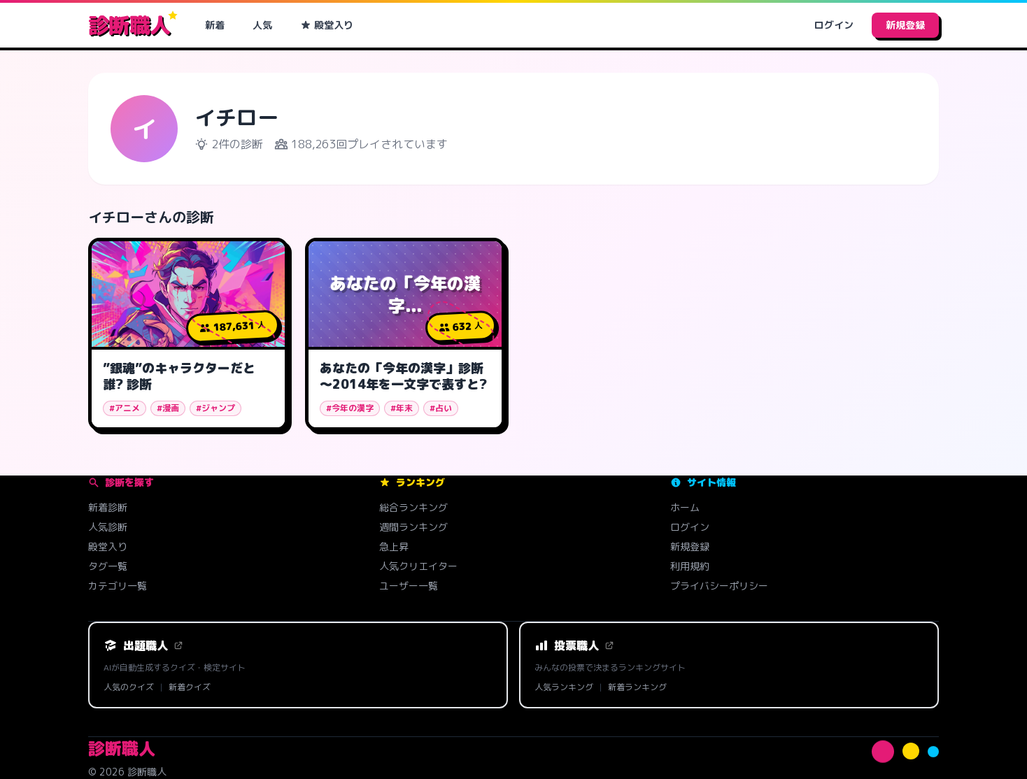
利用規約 (689, 566)
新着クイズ (190, 687)
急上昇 (394, 546)
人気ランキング (563, 687)
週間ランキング (413, 527)
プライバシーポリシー (719, 585)
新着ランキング (637, 687)
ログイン (834, 24)
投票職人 (574, 645)
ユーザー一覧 (408, 585)
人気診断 (107, 527)
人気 (262, 24)
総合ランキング (413, 507)
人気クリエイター (418, 566)
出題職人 (143, 645)
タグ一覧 (107, 566)
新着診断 (107, 507)
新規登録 (905, 24)
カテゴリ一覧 (117, 585)
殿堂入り (326, 24)
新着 (215, 24)
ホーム (685, 507)
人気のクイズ (129, 687)
